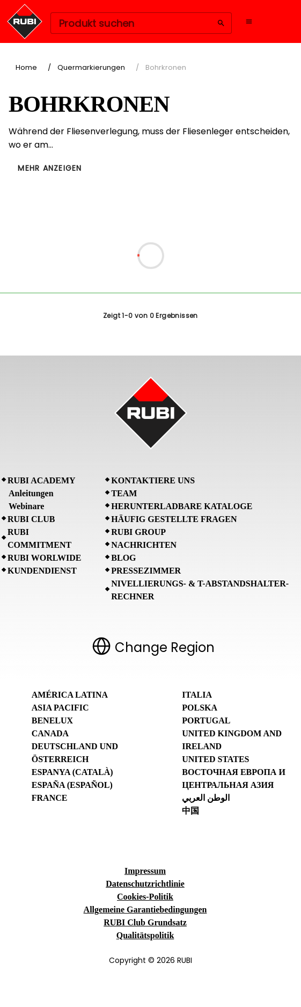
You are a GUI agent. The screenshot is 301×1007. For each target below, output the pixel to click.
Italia (197, 694)
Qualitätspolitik (145, 935)
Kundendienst (42, 570)
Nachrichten (144, 544)
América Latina (70, 694)
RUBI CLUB (31, 519)
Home (26, 67)
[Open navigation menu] (249, 21)
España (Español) (72, 784)
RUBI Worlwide (44, 557)
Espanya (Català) (72, 772)
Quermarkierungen (91, 67)
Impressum (145, 870)
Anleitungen (31, 493)
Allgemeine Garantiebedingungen (145, 909)
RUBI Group (138, 532)
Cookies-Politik (145, 896)
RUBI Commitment (39, 538)
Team (124, 493)
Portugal (206, 720)
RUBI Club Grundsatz (145, 922)
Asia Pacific (60, 707)
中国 (190, 810)
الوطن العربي (206, 797)
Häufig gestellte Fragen (174, 519)
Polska (199, 707)
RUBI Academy (42, 480)
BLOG (123, 557)
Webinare (26, 506)
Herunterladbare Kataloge (181, 506)
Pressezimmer (146, 570)
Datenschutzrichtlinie (145, 883)
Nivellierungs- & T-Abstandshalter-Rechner (200, 590)
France (50, 797)
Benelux (52, 720)
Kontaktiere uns (153, 480)
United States (215, 759)
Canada (50, 733)
